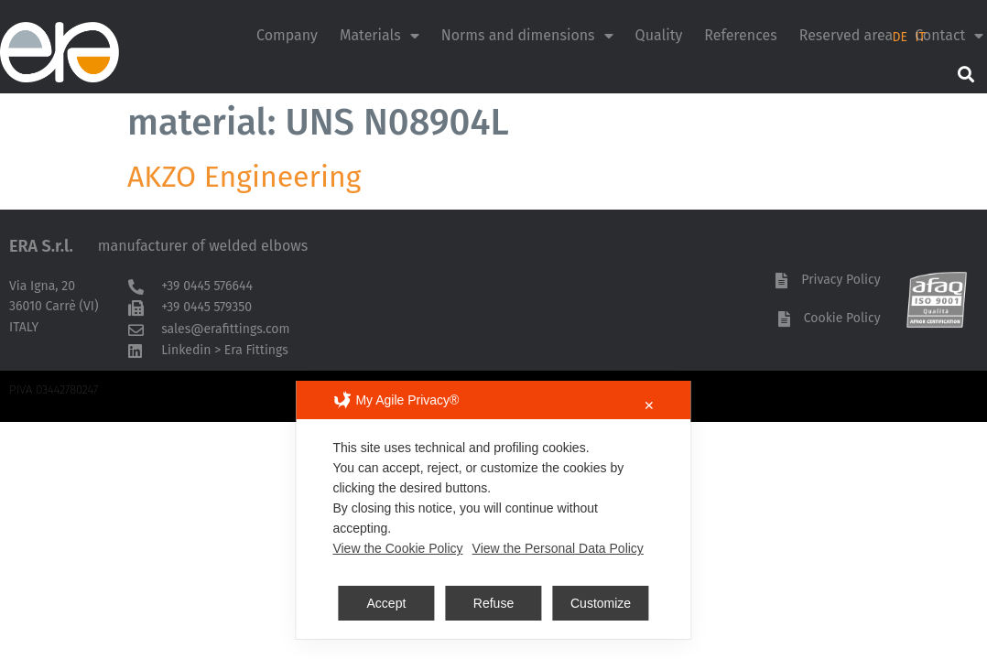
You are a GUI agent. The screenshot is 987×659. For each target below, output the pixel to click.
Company (287, 35)
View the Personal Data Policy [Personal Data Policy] (558, 548)
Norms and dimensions (527, 35)
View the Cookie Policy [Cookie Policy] (397, 548)
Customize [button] (600, 603)
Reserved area (846, 35)
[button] (965, 74)
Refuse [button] (493, 603)
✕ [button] (649, 405)
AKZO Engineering (244, 176)
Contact (949, 35)
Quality (659, 35)
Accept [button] (387, 603)
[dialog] (493, 510)
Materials (379, 35)
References (740, 35)
